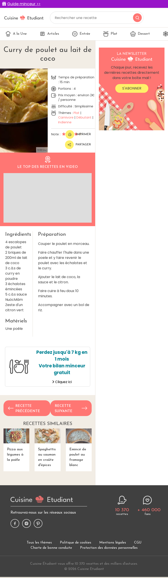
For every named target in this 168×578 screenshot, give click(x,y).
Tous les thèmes (39, 542)
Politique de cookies (75, 542)
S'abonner (131, 88)
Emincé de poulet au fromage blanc (79, 447)
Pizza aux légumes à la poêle (16, 445)
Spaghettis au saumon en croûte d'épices (47, 447)
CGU (138, 542)
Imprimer (78, 134)
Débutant (83, 117)
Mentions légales (112, 542)
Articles (49, 33)
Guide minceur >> (23, 4)
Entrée (81, 33)
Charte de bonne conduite (51, 548)
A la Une (16, 33)
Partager (78, 144)
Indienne (65, 122)
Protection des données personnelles (109, 548)
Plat (110, 33)
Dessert (140, 33)
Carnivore (66, 117)
